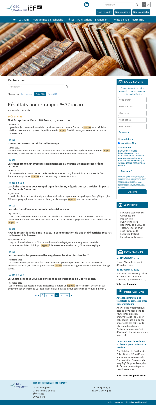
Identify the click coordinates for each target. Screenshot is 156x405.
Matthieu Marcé (141, 402)
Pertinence (26, 94)
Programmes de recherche (47, 19)
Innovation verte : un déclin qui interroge (33, 143)
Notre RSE (138, 19)
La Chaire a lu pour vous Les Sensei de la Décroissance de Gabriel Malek (52, 278)
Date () (40, 94)
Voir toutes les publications (132, 375)
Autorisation (124, 147)
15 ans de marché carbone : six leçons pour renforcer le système (131, 344)
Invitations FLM (128, 143)
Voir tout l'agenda (126, 284)
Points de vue (121, 19)
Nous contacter (141, 12)
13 (67, 295)
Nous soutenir (122, 12)
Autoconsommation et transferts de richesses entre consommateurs (132, 301)
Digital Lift (129, 402)
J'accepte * (126, 171)
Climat (62, 383)
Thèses (70, 19)
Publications (84, 19)
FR (144, 4)
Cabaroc (117, 402)
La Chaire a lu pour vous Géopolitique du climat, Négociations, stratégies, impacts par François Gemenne (58, 188)
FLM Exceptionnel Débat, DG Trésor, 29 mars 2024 (39, 120)
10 (51, 295)
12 (62, 295)
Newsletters (127, 139)
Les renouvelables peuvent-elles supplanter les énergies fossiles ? (48, 255)
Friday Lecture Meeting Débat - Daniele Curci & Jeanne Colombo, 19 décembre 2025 (132, 276)
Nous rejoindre (104, 12)
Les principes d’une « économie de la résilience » (38, 209)
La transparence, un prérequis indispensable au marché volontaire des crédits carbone (55, 165)
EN (148, 4)
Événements (102, 19)
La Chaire (24, 19)
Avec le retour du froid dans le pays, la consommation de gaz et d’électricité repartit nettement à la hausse (60, 234)
